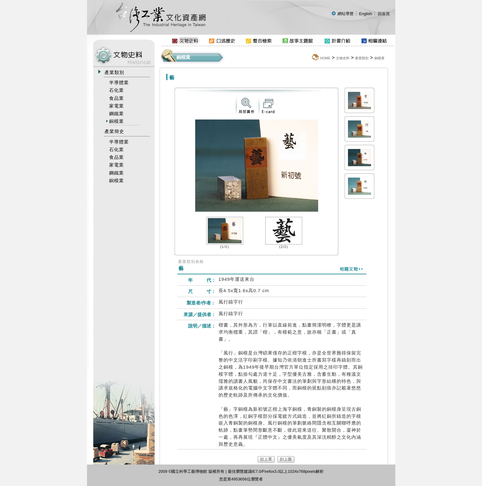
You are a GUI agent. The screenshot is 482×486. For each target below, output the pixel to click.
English (365, 13)
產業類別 (362, 58)
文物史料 (343, 58)
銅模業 (379, 58)
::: (327, 13)
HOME (325, 58)
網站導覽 (346, 13)
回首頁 (384, 13)
